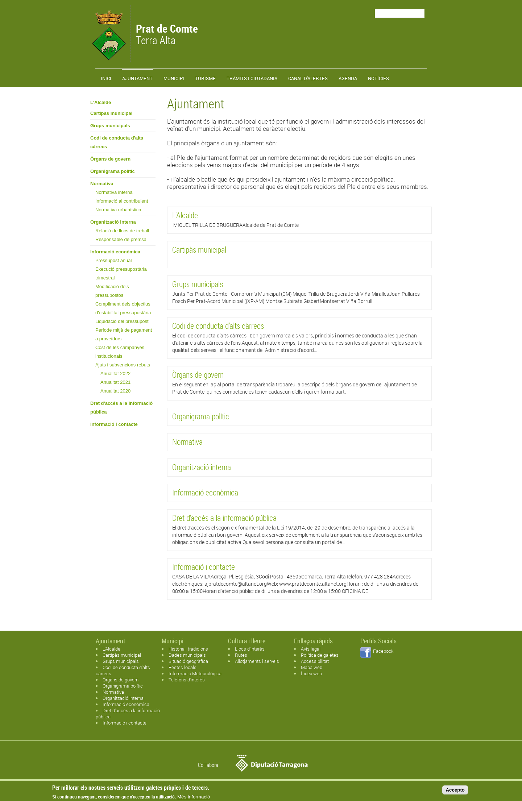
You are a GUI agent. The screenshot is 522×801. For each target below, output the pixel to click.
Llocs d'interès (250, 649)
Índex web (311, 673)
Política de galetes (320, 655)
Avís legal (310, 649)
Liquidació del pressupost (122, 321)
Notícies (378, 78)
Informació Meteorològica (195, 673)
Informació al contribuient (121, 201)
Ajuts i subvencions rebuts (122, 365)
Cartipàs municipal (111, 113)
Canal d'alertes (308, 78)
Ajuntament (137, 78)
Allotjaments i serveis (257, 661)
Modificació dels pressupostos (112, 291)
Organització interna (113, 222)
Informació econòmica (115, 251)
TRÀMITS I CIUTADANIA (252, 78)
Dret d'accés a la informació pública (121, 407)
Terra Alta (167, 35)
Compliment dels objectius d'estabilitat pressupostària (123, 308)
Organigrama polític (112, 171)
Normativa (101, 183)
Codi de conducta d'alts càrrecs (116, 142)
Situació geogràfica (188, 661)
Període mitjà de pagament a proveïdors (123, 334)
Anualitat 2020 (115, 391)
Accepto (455, 791)
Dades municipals (187, 655)
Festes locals (182, 667)
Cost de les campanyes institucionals (119, 352)
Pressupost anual (113, 260)
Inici (106, 78)
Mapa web (311, 667)
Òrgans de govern (110, 159)
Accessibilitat (315, 661)
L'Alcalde (100, 102)
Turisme (205, 78)
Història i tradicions (188, 649)
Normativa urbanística (118, 209)
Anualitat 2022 (115, 373)
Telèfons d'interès (187, 679)
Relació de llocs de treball (122, 230)
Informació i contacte (114, 424)
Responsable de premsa (120, 239)
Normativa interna (114, 192)
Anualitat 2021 (115, 382)
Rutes (241, 655)
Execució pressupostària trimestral (121, 273)
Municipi (173, 78)
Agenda (348, 78)
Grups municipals (110, 125)
